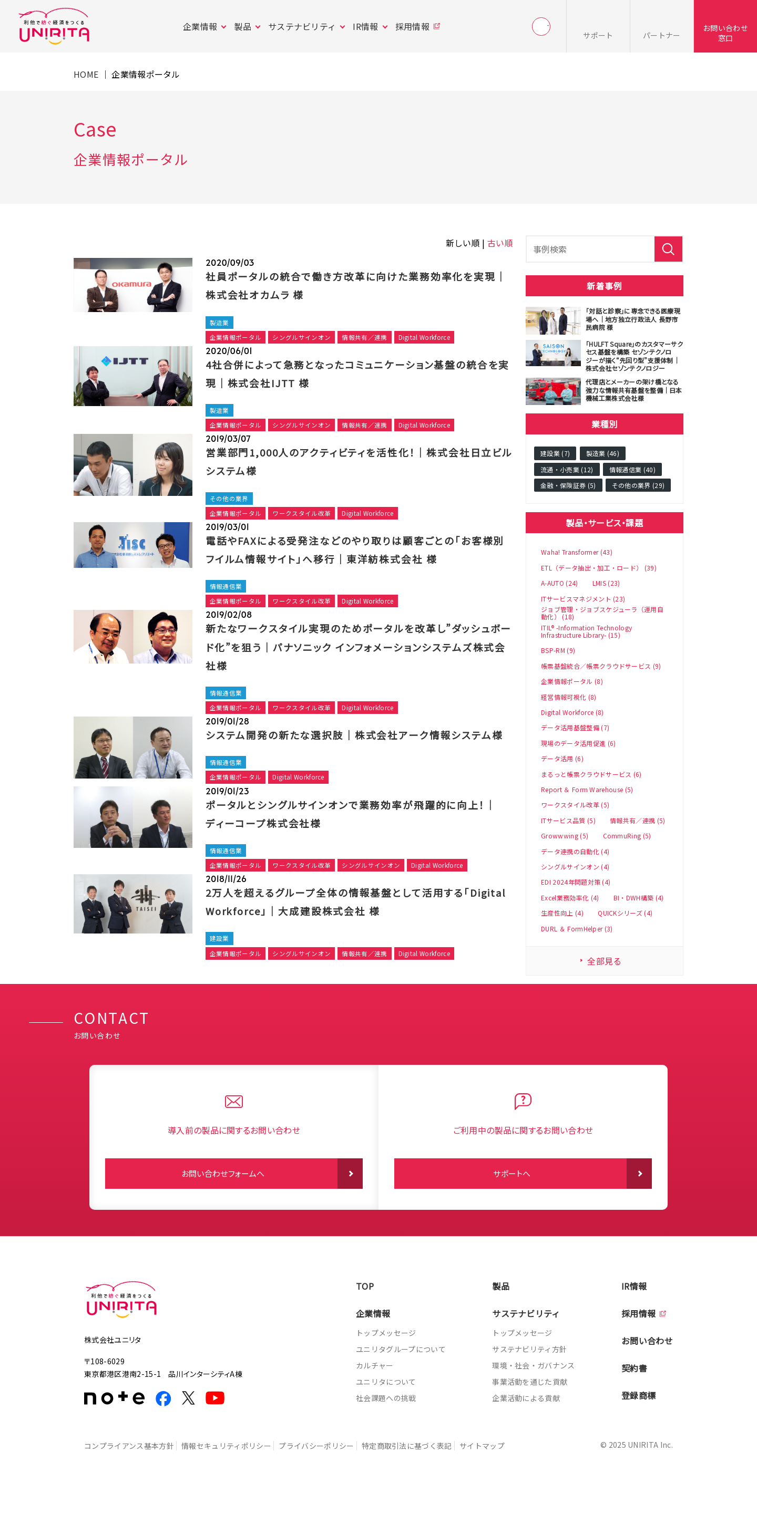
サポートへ (512, 1214)
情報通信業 (227, 612)
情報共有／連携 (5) (638, 820)
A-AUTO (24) (559, 583)
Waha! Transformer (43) (576, 552)
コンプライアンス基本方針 (129, 1486)
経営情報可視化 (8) (569, 697)
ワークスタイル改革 (308, 519)
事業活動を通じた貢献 (529, 1422)
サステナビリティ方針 (529, 1390)
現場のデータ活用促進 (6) (578, 743)
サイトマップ (503, 1486)
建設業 (220, 991)
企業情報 (200, 26)
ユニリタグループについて (401, 1390)
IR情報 (365, 26)
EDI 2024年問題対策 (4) (575, 882)
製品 (242, 26)
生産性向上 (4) (562, 913)
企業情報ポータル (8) (572, 681)
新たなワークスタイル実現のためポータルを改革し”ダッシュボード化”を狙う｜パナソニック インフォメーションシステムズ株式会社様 (359, 673)
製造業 (220, 323)
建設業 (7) (555, 453)
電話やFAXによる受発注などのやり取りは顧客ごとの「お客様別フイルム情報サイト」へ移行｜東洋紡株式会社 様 (354, 564)
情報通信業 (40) (632, 469)
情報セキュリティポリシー (232, 1486)
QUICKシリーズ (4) (625, 913)
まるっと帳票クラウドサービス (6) (591, 774)
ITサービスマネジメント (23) (583, 599)
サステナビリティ (302, 26)
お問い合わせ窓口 (725, 33)
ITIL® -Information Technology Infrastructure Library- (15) (586, 631)
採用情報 (412, 26)
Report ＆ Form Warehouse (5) (587, 789)
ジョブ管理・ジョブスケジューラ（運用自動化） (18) (602, 613)
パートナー (662, 35)
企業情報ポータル (238, 339)
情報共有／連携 (375, 339)
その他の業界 (231, 503)
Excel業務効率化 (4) (570, 897)
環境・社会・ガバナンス (533, 1406)
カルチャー (375, 1406)
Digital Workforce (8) (572, 712)
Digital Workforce (440, 339)
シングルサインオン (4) (575, 866)
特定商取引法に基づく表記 (422, 1486)
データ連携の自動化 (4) (575, 851)
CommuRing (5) (627, 835)
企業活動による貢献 (526, 1439)
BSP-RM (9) (558, 650)
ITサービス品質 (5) (568, 820)
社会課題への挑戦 (386, 1439)
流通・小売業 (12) (567, 469)
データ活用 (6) (562, 758)
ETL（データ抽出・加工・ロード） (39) (599, 568)
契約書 (634, 1409)
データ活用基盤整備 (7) (575, 727)
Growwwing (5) (564, 835)
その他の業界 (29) (638, 485)
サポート (598, 35)
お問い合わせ (647, 1381)
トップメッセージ (386, 1373)
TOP (365, 1327)
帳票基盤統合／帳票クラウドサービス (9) (601, 666)
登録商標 (638, 1436)
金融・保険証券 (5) (568, 485)
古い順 (500, 242)
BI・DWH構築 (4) (638, 897)
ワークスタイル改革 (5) (575, 804)
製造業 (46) (603, 453)
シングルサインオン (308, 339)
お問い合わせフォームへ (223, 1214)
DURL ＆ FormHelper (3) (577, 928)
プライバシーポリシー (326, 1486)
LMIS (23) (606, 583)
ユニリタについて (386, 1422)
